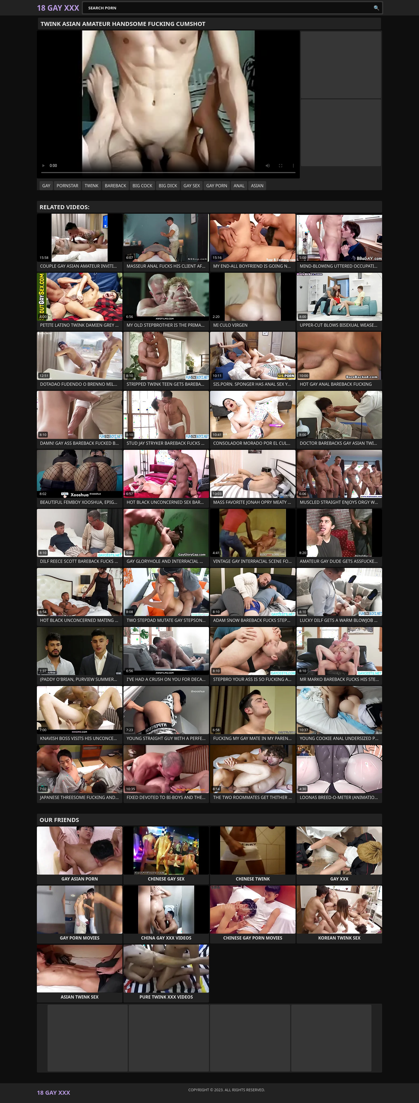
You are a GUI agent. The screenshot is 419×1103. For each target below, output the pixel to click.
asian (257, 186)
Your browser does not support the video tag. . (168, 104)
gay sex (192, 186)
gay (46, 186)
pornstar (67, 186)
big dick (168, 186)
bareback (115, 186)
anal (239, 186)
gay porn (216, 186)
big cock (142, 186)
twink (91, 186)
